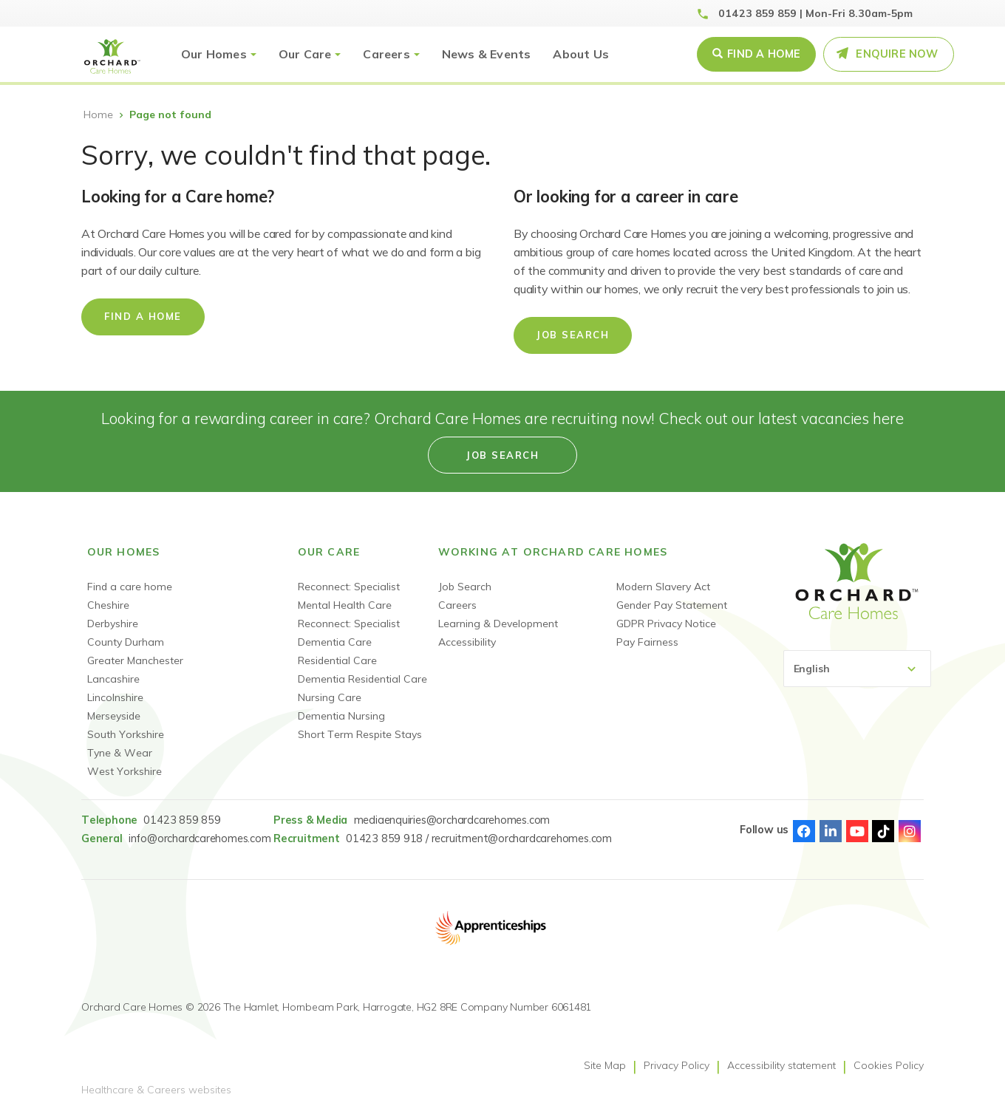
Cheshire (108, 605)
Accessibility (467, 642)
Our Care (305, 54)
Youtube (857, 831)
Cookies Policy (889, 1065)
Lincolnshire (115, 697)
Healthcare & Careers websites (156, 1089)
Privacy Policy (676, 1065)
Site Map (605, 1065)
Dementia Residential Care (362, 679)
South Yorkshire (125, 734)
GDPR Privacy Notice (666, 623)
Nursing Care (329, 697)
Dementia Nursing (341, 716)
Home (98, 114)
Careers (386, 54)
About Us (581, 54)
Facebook (804, 831)
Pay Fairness (647, 642)
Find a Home (763, 54)
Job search (502, 455)
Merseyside (113, 716)
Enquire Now (897, 54)
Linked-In (831, 831)
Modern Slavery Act (663, 586)
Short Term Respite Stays (360, 734)
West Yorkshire (124, 771)
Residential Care (337, 660)
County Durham (125, 642)
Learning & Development (498, 623)
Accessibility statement (781, 1065)
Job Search (572, 335)
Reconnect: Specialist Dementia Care (349, 633)
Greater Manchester (135, 660)
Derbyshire (112, 623)
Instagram (910, 831)
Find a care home (129, 586)
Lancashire (113, 679)
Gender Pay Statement (671, 605)
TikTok (883, 831)
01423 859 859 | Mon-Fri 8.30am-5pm (815, 13)
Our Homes (214, 54)
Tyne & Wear (119, 752)
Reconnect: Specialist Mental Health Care (349, 596)
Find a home (143, 316)
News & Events (486, 54)
